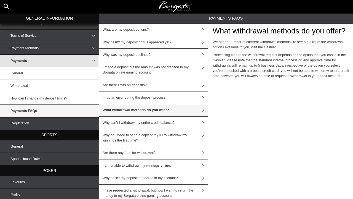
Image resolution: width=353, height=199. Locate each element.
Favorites (17, 182)
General (16, 73)
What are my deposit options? (155, 30)
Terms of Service (54, 36)
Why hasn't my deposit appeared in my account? (155, 178)
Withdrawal (19, 86)
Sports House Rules (26, 159)
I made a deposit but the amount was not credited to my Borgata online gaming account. (155, 70)
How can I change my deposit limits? (38, 98)
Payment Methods (54, 48)
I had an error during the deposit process (155, 97)
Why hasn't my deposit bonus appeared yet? (155, 42)
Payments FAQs (23, 111)
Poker (49, 170)
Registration (19, 123)
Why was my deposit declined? (155, 55)
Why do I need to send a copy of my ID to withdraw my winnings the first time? (155, 137)
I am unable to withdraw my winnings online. (155, 165)
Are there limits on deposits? (155, 85)
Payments (54, 61)
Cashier (270, 47)
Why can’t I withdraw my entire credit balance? (155, 123)
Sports (49, 135)
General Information (49, 18)
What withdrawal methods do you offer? (155, 110)
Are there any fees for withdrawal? (155, 153)
